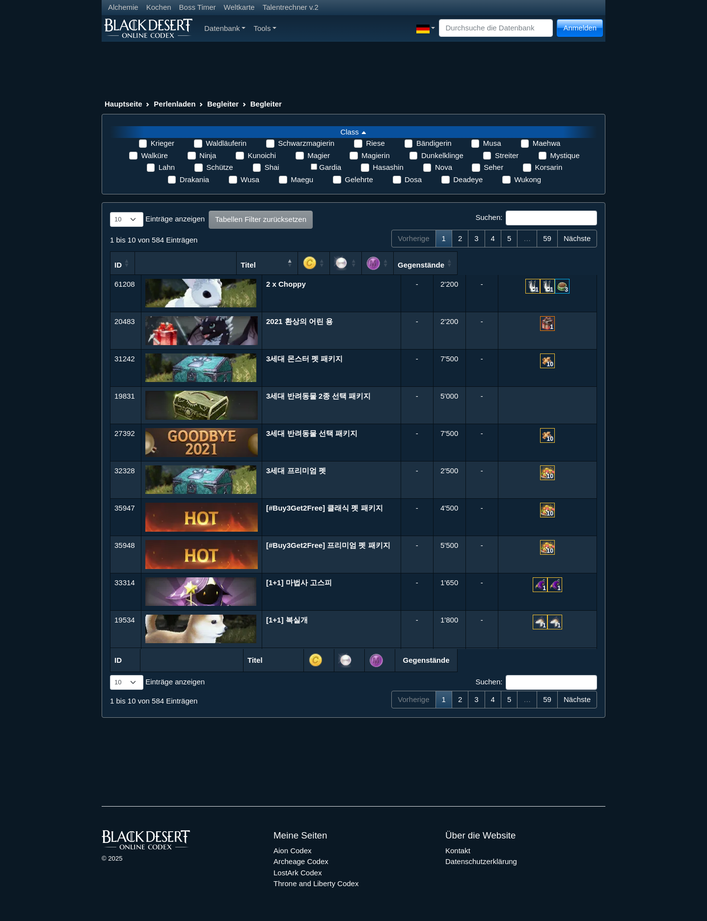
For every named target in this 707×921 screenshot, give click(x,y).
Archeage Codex (300, 861)
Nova (443, 167)
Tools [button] (264, 28)
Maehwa (547, 143)
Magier (318, 155)
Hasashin (388, 167)
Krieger (162, 143)
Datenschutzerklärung (481, 861)
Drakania (194, 179)
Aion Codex (292, 850)
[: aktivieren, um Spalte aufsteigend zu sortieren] (426, 263)
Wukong (527, 179)
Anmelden (580, 28)
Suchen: (536, 218)
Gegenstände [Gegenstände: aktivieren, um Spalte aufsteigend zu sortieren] (548, 265)
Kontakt (457, 850)
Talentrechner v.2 (291, 7)
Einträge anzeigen (157, 219)
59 (547, 238)
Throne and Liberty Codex (315, 883)
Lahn (167, 167)
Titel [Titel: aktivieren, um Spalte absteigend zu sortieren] (303, 265)
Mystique (565, 155)
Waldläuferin (226, 143)
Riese (375, 143)
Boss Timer (197, 7)
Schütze (219, 167)
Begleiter (223, 104)
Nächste (577, 238)
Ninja (207, 155)
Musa (492, 143)
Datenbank (224, 28)
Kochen (158, 7)
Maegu (302, 179)
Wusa (250, 179)
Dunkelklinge (442, 155)
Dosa (413, 179)
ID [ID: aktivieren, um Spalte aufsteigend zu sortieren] (118, 265)
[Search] (496, 28)
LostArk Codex (297, 872)
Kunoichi (261, 155)
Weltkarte (239, 7)
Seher (493, 167)
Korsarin (548, 167)
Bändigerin (434, 143)
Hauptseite (123, 104)
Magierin (375, 155)
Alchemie (123, 7)
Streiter (506, 155)
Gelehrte (359, 179)
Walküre (154, 155)
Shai (272, 167)
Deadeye (468, 179)
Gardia (330, 167)
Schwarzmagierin (306, 143)
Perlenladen (174, 104)
